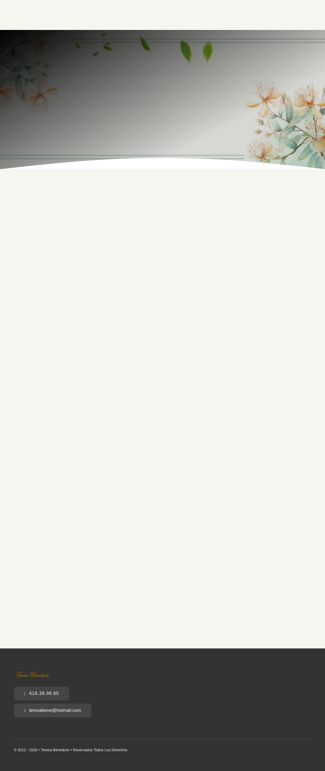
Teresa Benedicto (55, 750)
